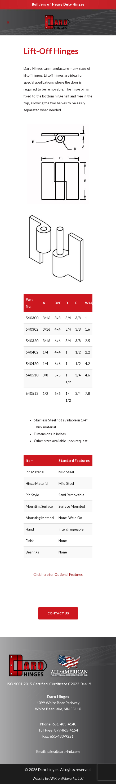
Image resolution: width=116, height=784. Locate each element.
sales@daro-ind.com (63, 751)
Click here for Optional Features (58, 574)
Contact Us (58, 613)
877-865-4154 (66, 730)
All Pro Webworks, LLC (66, 778)
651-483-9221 (62, 736)
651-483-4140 (64, 724)
